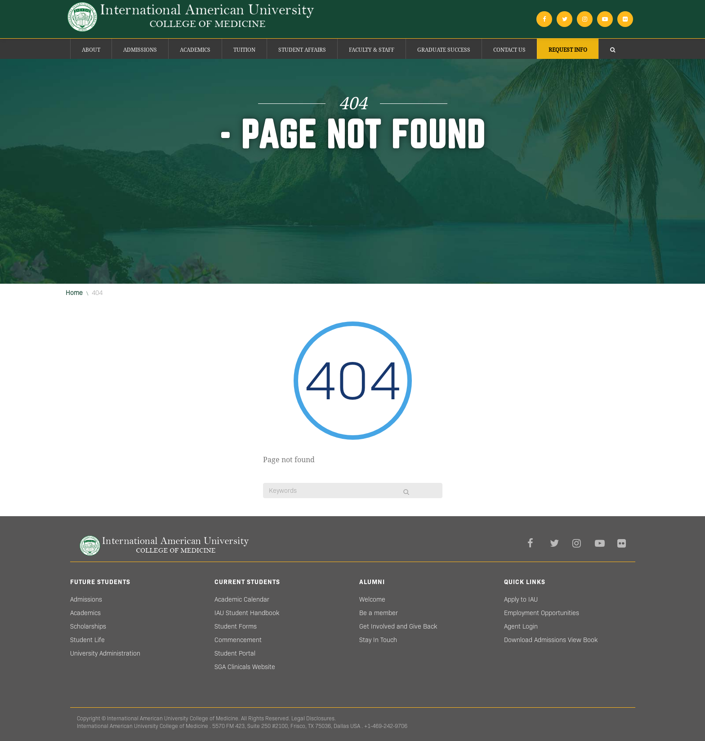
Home (74, 293)
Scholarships (88, 626)
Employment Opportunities (541, 613)
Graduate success (443, 50)
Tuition (244, 50)
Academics (195, 50)
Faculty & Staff (371, 50)
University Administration (105, 653)
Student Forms (235, 626)
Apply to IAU (521, 599)
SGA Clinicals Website (244, 667)
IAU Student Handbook (246, 613)
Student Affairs (302, 50)
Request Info (568, 50)
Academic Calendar (241, 599)
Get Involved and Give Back (398, 626)
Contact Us (509, 50)
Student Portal (234, 653)
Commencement (238, 640)
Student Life (87, 640)
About (91, 50)
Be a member (378, 613)
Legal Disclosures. (313, 718)
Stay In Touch (378, 640)
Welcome (372, 599)
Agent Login (521, 626)
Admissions (140, 50)
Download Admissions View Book (551, 640)
